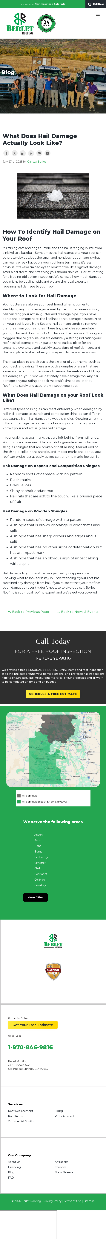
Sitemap (89, 1201)
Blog (11, 1172)
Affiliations (61, 1162)
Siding (59, 1111)
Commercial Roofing (21, 1121)
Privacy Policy (52, 1201)
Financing (14, 1167)
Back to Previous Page (28, 612)
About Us (14, 1162)
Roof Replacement (20, 1111)
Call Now (96, 4)
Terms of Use (72, 1201)
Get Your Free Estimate (33, 1025)
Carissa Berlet (36, 161)
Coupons (60, 1167)
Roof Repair (16, 1116)
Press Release (64, 1172)
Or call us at (14, 1035)
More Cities (35, 897)
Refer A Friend (64, 1116)
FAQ (11, 1177)
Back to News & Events (78, 612)
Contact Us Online (18, 1018)
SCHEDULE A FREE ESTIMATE (53, 694)
